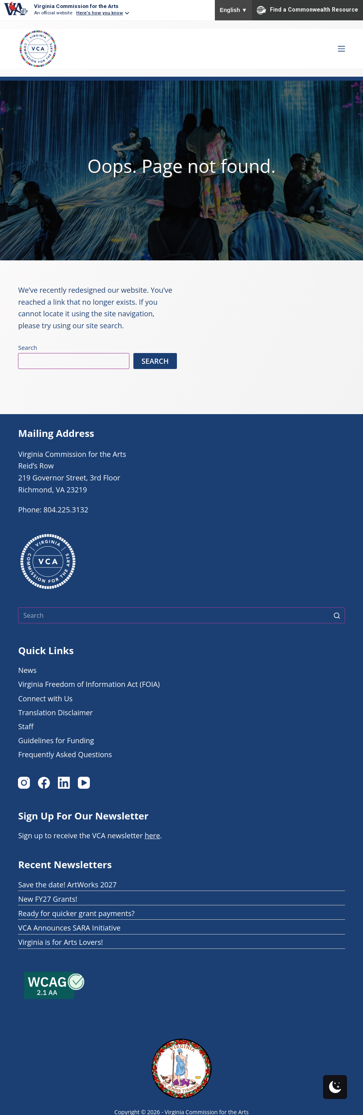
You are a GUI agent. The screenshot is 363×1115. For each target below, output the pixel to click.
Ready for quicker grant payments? (76, 913)
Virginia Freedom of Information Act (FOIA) (89, 684)
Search (27, 347)
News (27, 670)
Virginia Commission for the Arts (76, 6)
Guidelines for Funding (56, 740)
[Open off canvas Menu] (341, 48)
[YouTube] (84, 783)
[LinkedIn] (64, 783)
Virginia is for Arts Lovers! (60, 942)
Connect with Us (45, 698)
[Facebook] (44, 783)
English (233, 10)
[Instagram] (24, 783)
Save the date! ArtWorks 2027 (67, 884)
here (152, 835)
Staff (25, 726)
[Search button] (337, 615)
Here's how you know (99, 13)
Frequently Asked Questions (65, 754)
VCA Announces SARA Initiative (69, 927)
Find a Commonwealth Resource (307, 10)
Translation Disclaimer (55, 712)
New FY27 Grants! (47, 899)
